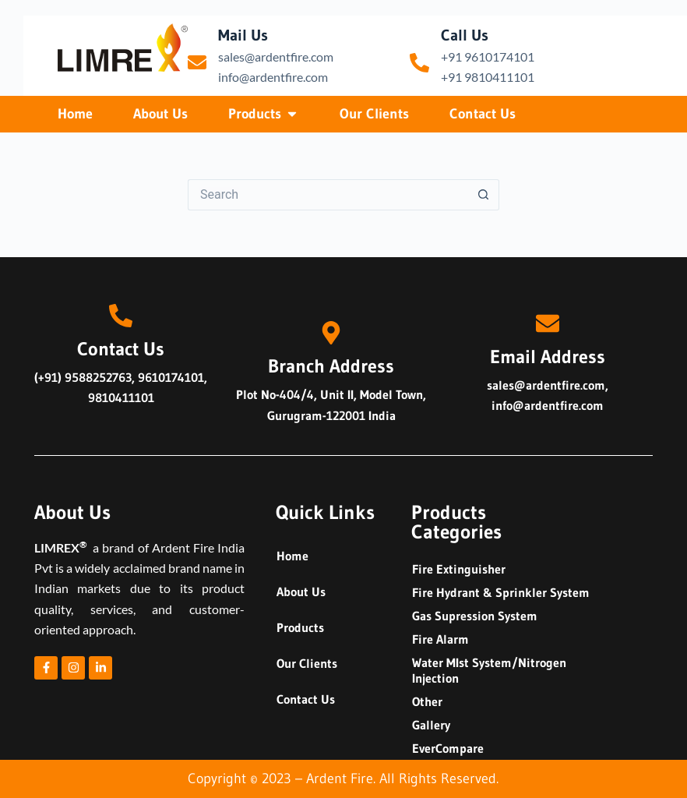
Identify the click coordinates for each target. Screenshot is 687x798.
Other (427, 701)
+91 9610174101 (487, 56)
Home (292, 555)
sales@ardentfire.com (275, 56)
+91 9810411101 (487, 76)
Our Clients (307, 663)
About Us (301, 591)
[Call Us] (419, 62)
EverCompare (448, 748)
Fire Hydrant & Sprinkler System (501, 592)
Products (300, 627)
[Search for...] (328, 194)
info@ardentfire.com (273, 76)
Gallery (431, 725)
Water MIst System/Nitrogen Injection (489, 670)
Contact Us (306, 699)
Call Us (464, 35)
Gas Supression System (474, 615)
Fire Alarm (440, 639)
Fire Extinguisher (459, 569)
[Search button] (483, 194)
